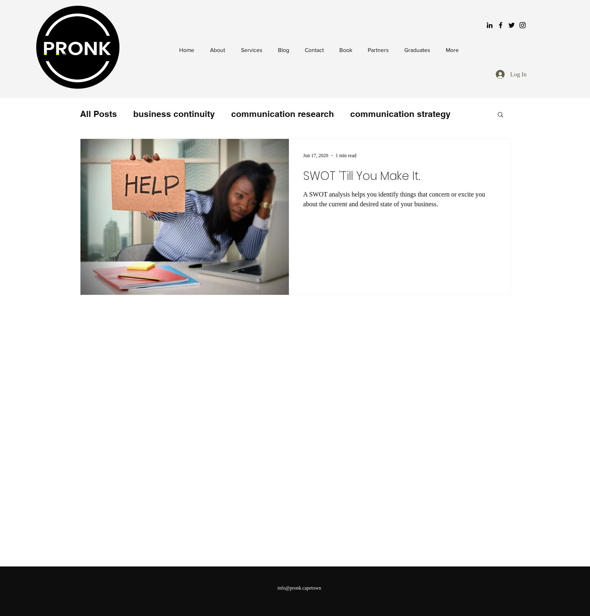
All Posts (98, 114)
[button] (500, 115)
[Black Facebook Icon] (501, 25)
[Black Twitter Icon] (512, 25)
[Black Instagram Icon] (522, 25)
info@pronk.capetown (299, 588)
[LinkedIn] (490, 25)
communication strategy (400, 114)
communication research (282, 114)
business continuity (174, 114)
